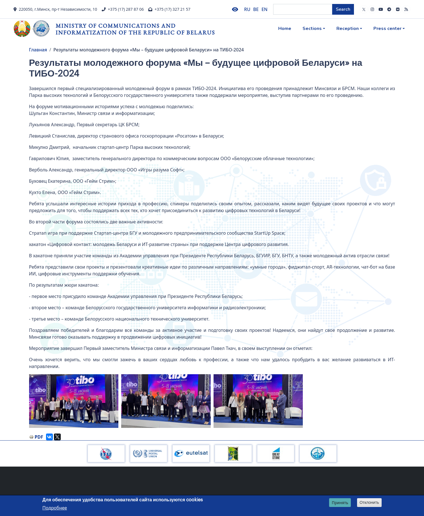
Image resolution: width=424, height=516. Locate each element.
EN (265, 9)
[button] (74, 401)
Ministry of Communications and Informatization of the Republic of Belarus (135, 29)
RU (247, 9)
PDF (39, 437)
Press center (387, 28)
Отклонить (369, 502)
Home (284, 28)
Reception (347, 28)
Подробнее (54, 508)
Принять (340, 502)
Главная (38, 50)
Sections (312, 28)
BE (255, 9)
